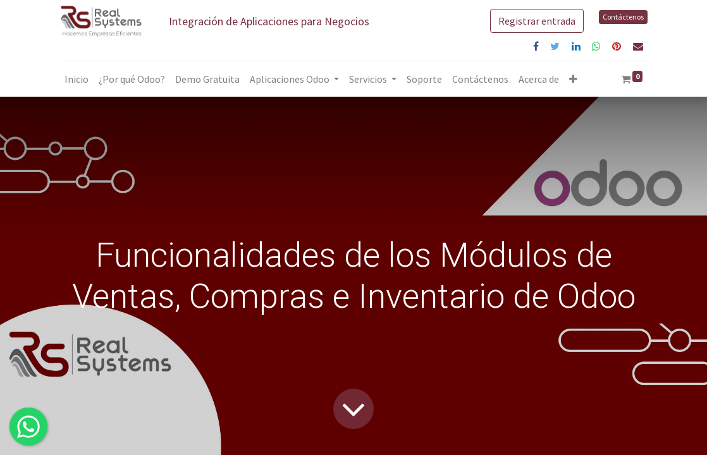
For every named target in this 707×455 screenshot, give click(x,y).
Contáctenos (623, 16)
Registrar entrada (536, 21)
